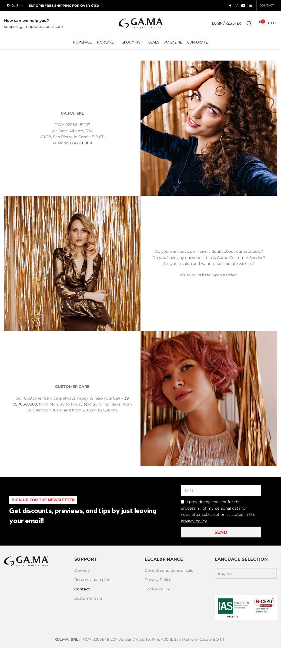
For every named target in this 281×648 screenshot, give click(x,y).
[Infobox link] (33, 24)
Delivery (82, 570)
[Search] (249, 23)
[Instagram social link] (236, 5)
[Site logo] (141, 23)
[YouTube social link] (243, 5)
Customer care (88, 598)
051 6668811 (81, 143)
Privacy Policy (158, 579)
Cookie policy (157, 589)
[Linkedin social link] (250, 5)
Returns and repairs (92, 579)
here (206, 275)
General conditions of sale (169, 570)
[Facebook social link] (230, 5)
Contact (82, 589)
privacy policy (194, 521)
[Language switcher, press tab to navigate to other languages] (246, 573)
